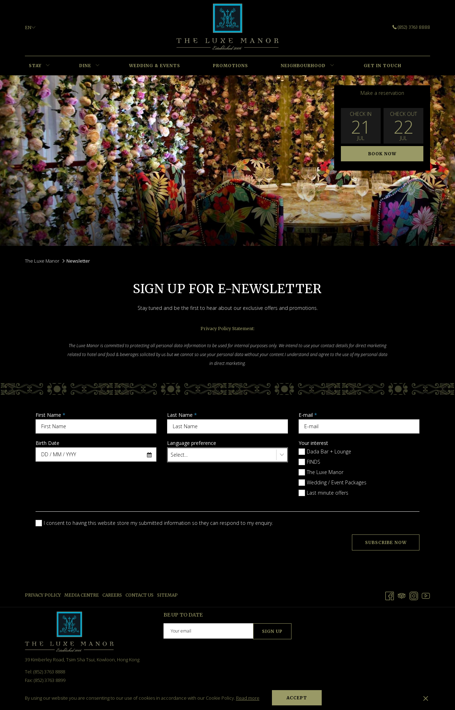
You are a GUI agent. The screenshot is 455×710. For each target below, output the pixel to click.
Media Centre (81, 595)
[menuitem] (35, 65)
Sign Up (272, 631)
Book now (382, 153)
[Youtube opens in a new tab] (426, 595)
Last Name (182, 415)
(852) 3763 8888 (411, 27)
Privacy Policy (43, 595)
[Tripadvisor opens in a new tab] (401, 595)
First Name (50, 415)
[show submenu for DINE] (97, 65)
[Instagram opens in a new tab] (414, 595)
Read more (247, 698)
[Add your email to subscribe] (208, 631)
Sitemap (167, 595)
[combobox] (96, 454)
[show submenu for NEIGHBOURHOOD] (332, 65)
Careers (112, 595)
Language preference (191, 443)
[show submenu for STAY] (47, 65)
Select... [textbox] (179, 454)
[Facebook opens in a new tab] (389, 595)
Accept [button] (297, 697)
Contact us (139, 595)
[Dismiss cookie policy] (425, 698)
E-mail (308, 415)
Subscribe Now (386, 542)
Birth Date (47, 443)
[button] (361, 126)
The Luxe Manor (42, 261)
